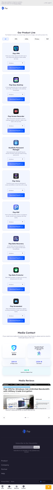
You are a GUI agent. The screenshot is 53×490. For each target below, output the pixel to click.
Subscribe (36, 447)
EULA (12, 481)
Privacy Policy (5, 481)
